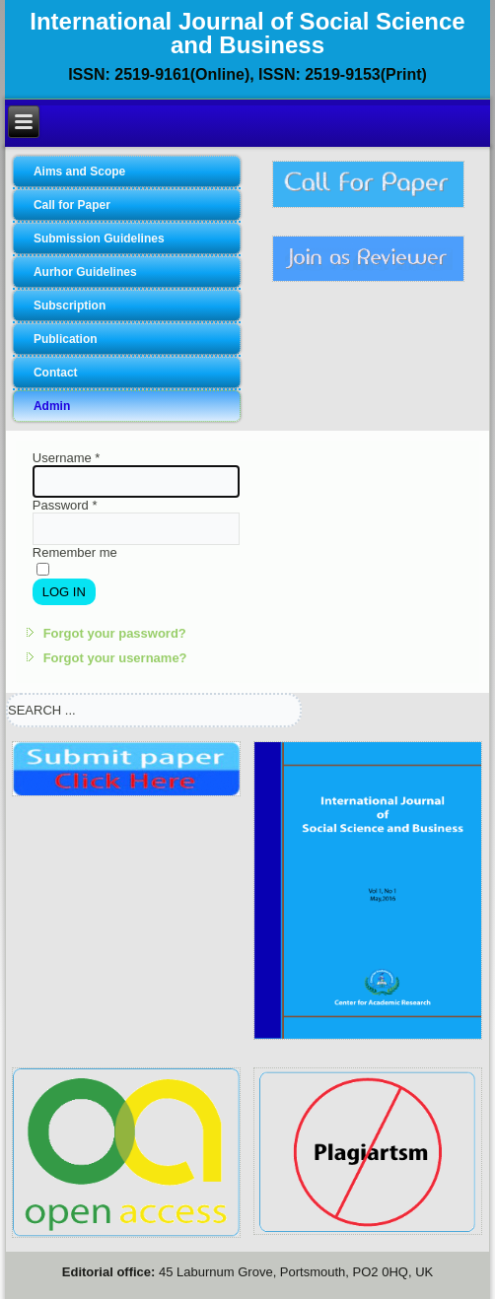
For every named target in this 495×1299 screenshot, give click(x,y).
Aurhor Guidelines (85, 272)
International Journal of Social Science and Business (247, 33)
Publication (66, 339)
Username (67, 457)
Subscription (70, 305)
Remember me (75, 552)
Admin (52, 406)
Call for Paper (72, 205)
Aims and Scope (79, 171)
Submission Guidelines (99, 238)
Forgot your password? (114, 633)
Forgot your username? (115, 657)
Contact (56, 372)
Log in (64, 591)
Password (65, 505)
